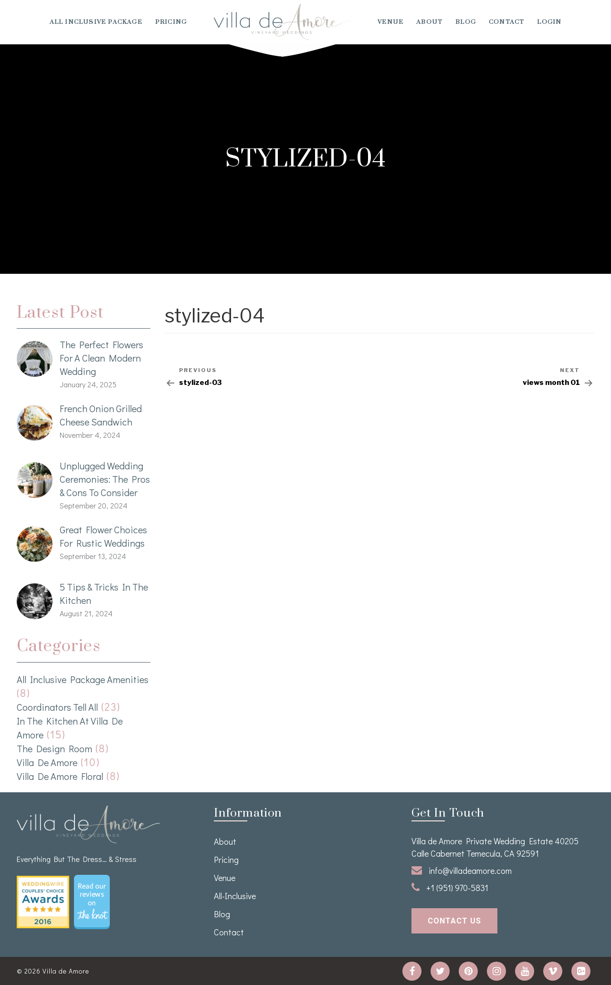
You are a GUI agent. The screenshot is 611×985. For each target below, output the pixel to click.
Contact (506, 22)
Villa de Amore (47, 762)
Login (549, 22)
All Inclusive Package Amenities (82, 679)
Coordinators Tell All (57, 707)
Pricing (171, 22)
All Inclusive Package (96, 22)
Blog (465, 22)
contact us (454, 920)
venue (390, 22)
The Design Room (54, 748)
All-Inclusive (235, 896)
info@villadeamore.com (461, 870)
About (429, 22)
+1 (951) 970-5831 (449, 887)
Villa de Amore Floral (60, 776)
